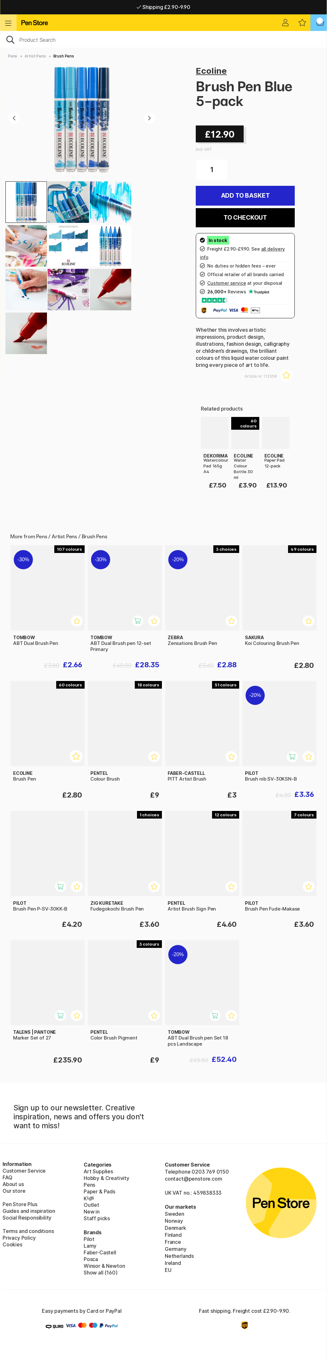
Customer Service (24, 1171)
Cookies (12, 1244)
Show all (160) (101, 1272)
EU (168, 1270)
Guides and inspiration (29, 1211)
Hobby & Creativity (106, 1178)
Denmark (175, 1228)
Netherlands (179, 1256)
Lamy (90, 1246)
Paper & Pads (99, 1191)
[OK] (163, 39)
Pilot (89, 1239)
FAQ (7, 1177)
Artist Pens (35, 56)
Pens (12, 56)
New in (92, 1211)
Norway (174, 1221)
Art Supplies (98, 1171)
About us (13, 1184)
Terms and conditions (28, 1231)
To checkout (245, 217)
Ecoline (211, 71)
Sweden (174, 1214)
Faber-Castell (100, 1252)
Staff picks (97, 1218)
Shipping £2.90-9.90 (163, 7)
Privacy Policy (19, 1238)
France (173, 1242)
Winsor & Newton (104, 1266)
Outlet (91, 1205)
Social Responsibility (27, 1217)
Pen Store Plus (20, 1204)
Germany (175, 1249)
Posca (91, 1259)
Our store (14, 1191)
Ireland (173, 1263)
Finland (173, 1235)
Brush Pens (63, 56)
